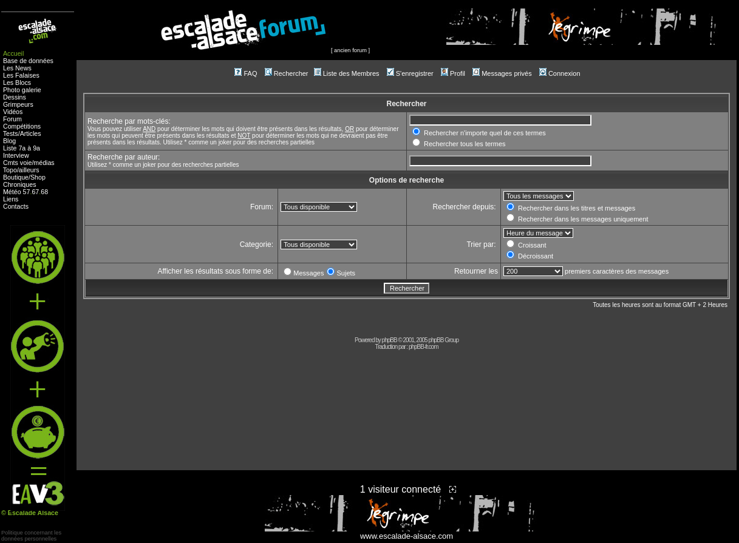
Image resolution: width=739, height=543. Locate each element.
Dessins (14, 97)
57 (26, 191)
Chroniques (19, 184)
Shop (38, 177)
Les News (17, 68)
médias (43, 162)
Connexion (560, 73)
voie (26, 162)
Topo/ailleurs (21, 170)
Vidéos (12, 111)
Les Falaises (21, 75)
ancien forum (350, 50)
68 (44, 191)
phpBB (389, 340)
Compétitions (22, 126)
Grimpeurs (18, 104)
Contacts (16, 206)
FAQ (245, 73)
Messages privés (502, 73)
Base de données (28, 60)
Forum (12, 119)
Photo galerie (22, 89)
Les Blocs (17, 82)
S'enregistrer (410, 73)
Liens (10, 199)
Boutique (16, 177)
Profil (453, 73)
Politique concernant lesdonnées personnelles (31, 536)
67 (35, 191)
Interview (16, 155)
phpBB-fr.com (423, 346)
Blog (9, 140)
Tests (10, 133)
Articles (30, 133)
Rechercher (286, 73)
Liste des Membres (347, 73)
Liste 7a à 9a (21, 148)
